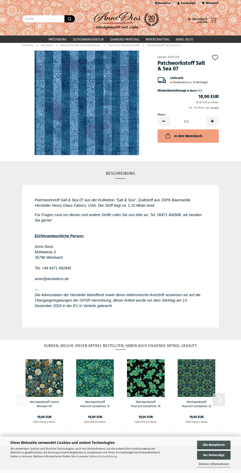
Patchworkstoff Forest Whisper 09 (44, 407)
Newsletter (163, 3)
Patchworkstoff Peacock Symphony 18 (145, 407)
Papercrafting (157, 39)
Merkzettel (210, 3)
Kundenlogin (186, 3)
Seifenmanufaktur (88, 39)
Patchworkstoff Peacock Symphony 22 (196, 407)
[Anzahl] (188, 125)
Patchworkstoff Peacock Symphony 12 (95, 407)
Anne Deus (184, 39)
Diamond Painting (124, 39)
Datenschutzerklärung (103, 456)
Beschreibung (120, 176)
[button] (164, 125)
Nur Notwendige (213, 455)
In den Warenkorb (183, 139)
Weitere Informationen (214, 464)
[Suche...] (69, 18)
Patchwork (58, 39)
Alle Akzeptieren (214, 445)
